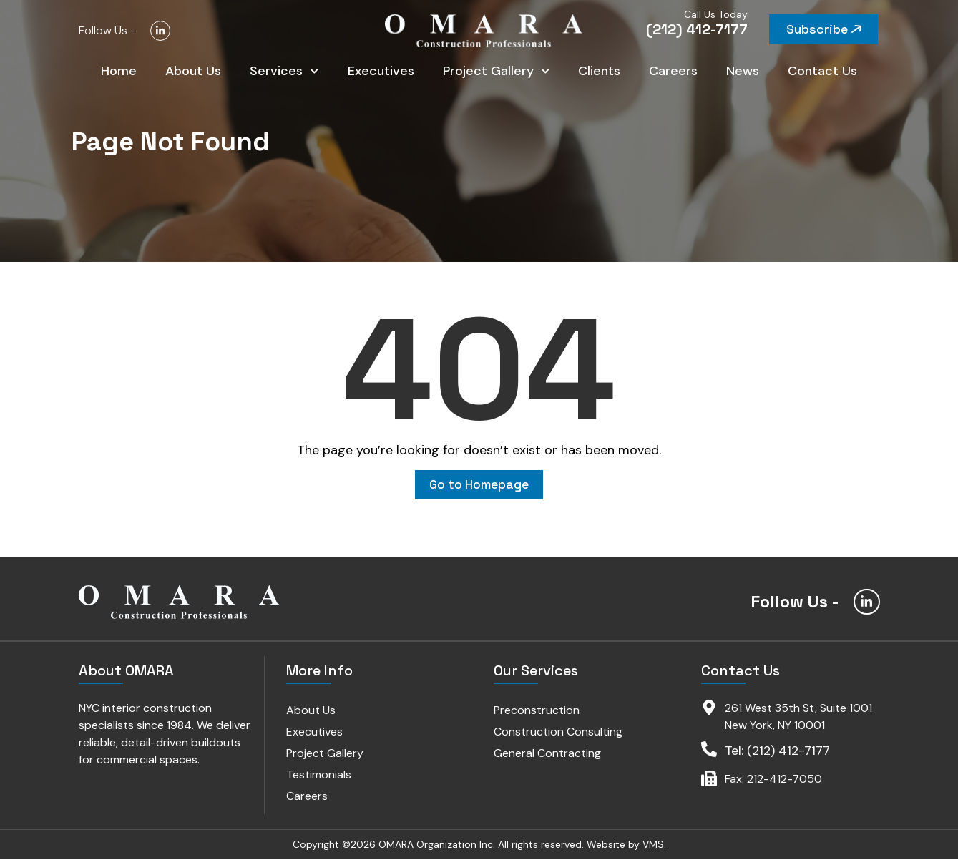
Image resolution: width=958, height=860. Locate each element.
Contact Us (822, 71)
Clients (599, 71)
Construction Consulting (558, 732)
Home (119, 71)
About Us (193, 71)
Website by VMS (625, 845)
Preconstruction (537, 710)
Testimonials (319, 775)
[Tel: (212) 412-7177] (709, 750)
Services (284, 72)
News (742, 71)
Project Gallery (496, 72)
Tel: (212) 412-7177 (777, 751)
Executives (381, 71)
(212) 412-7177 (697, 29)
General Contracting (547, 753)
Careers (673, 71)
